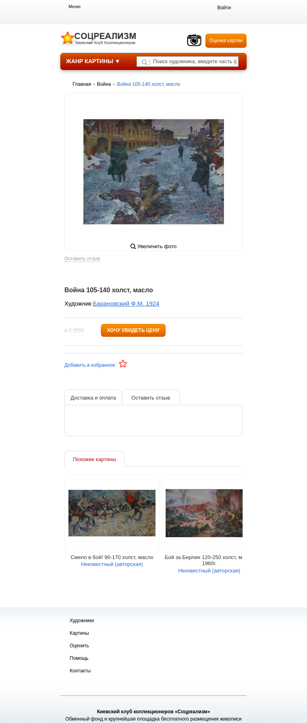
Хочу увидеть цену (133, 330)
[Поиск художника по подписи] (144, 62)
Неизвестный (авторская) (112, 564)
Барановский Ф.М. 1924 (126, 303)
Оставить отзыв (82, 259)
